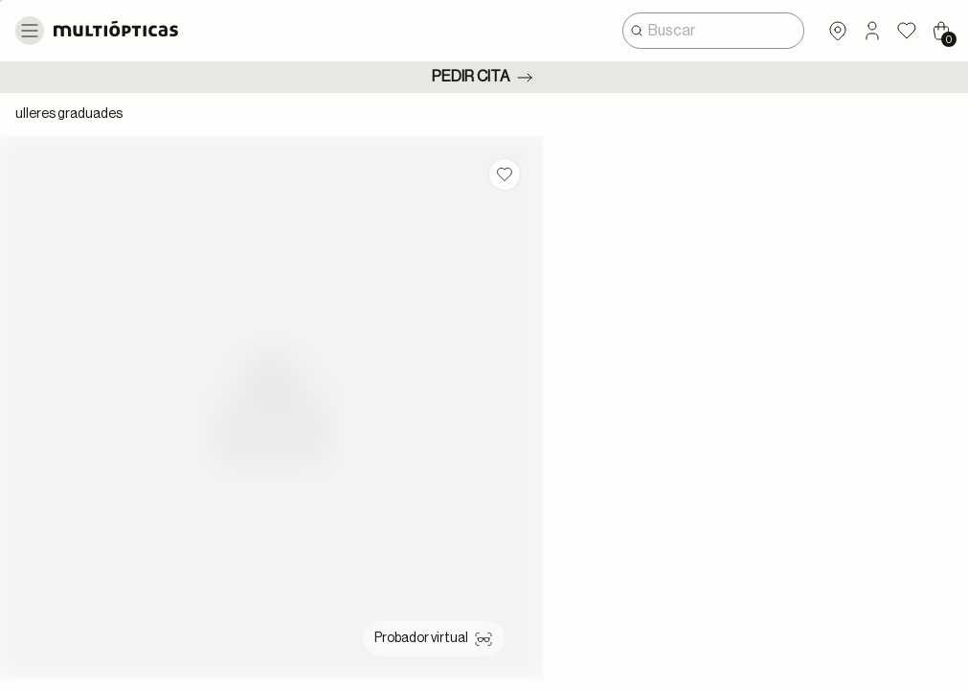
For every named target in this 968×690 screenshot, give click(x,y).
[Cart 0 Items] (941, 30)
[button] (872, 30)
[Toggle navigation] (29, 30)
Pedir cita (484, 77)
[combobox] (713, 30)
